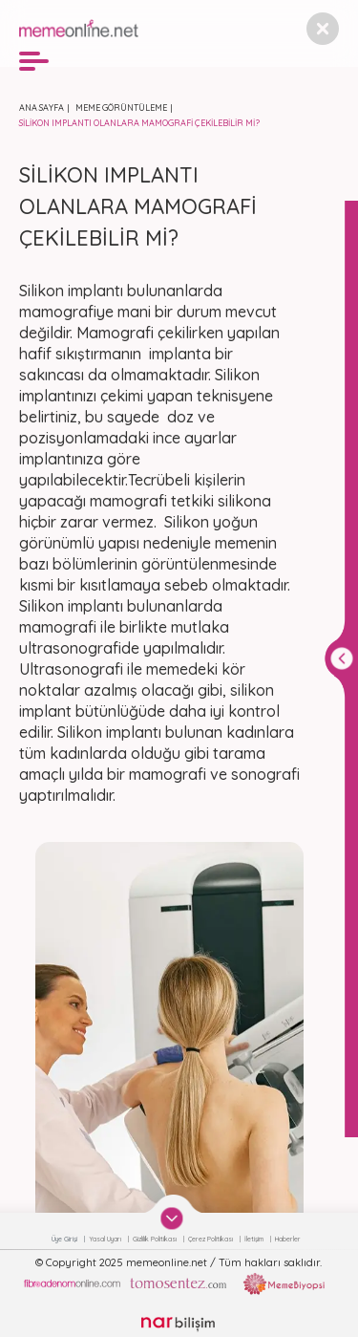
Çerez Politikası (211, 1239)
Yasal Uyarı (106, 1239)
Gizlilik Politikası (156, 1239)
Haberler (288, 1239)
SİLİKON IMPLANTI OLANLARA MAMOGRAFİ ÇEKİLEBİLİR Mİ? (139, 123)
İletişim (254, 1239)
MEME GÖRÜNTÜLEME (121, 107)
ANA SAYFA (41, 107)
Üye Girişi (65, 1239)
